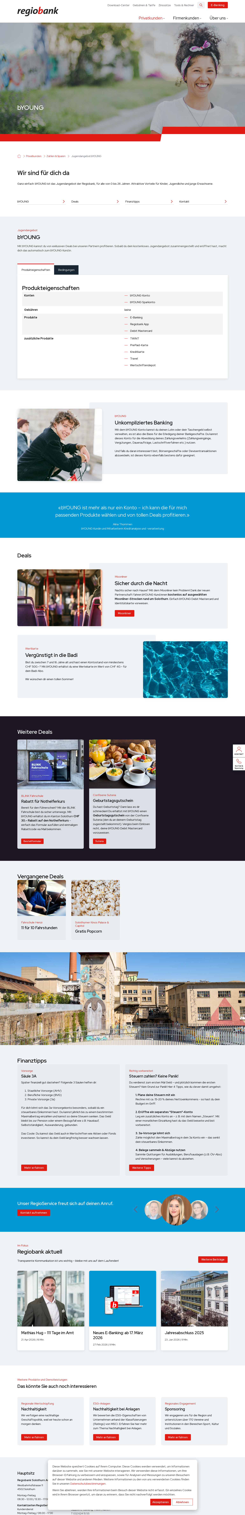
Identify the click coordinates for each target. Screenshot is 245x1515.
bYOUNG (23, 201)
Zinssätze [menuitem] (165, 5)
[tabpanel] (122, 327)
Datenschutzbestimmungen (88, 1483)
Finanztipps (132, 201)
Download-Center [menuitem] (118, 5)
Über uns (218, 18)
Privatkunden (151, 18)
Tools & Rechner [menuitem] (184, 5)
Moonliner (125, 616)
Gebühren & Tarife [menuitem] (144, 5)
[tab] (35, 269)
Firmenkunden (186, 18)
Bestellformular (32, 841)
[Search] (201, 5)
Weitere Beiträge (213, 1259)
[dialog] (122, 1485)
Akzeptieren (160, 1502)
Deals (74, 201)
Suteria (99, 841)
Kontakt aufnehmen (34, 1212)
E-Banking (218, 5)
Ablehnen (182, 1502)
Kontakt (184, 201)
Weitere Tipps (141, 1168)
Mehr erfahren (34, 1168)
